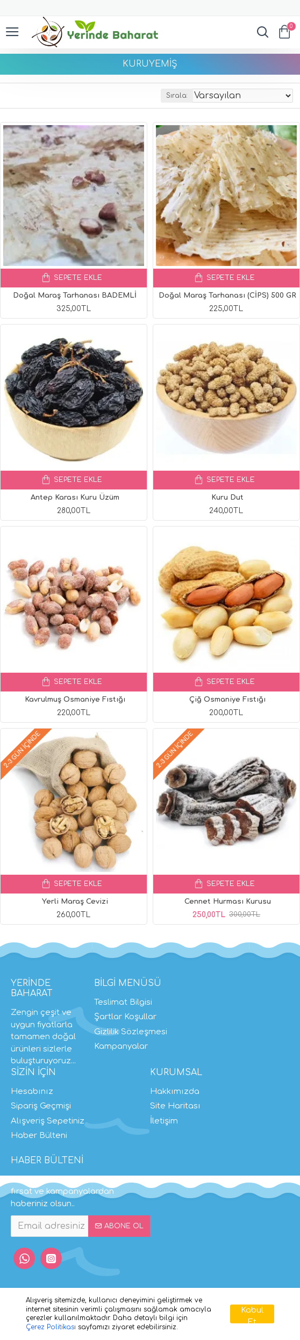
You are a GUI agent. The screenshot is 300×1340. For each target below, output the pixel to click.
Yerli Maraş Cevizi (75, 901)
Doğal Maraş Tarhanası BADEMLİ (75, 295)
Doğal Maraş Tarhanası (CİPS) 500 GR (227, 295)
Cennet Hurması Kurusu (227, 901)
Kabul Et (252, 1314)
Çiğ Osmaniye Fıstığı (227, 699)
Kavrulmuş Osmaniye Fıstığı (75, 699)
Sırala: (177, 95)
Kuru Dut (227, 497)
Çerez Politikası (51, 1327)
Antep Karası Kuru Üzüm (75, 497)
